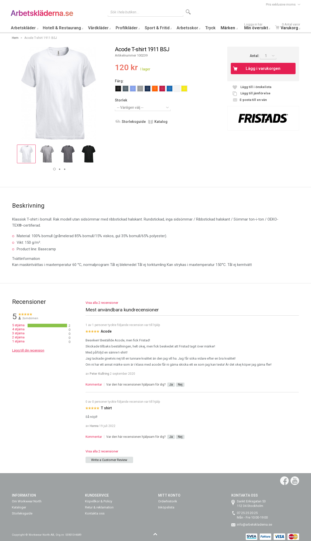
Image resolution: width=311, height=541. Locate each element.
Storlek (121, 100)
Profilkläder (127, 27)
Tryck (210, 27)
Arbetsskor (187, 27)
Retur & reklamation (99, 507)
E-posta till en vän (253, 100)
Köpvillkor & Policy (98, 501)
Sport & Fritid (157, 27)
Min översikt (258, 26)
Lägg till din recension (28, 350)
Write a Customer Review (109, 460)
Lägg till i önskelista (255, 87)
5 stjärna (18, 325)
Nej (180, 384)
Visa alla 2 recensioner (102, 303)
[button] (26, 154)
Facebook (284, 480)
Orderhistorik (167, 501)
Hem (15, 38)
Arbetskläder (23, 27)
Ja (171, 384)
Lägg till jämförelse (255, 93)
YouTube (295, 480)
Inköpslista (166, 507)
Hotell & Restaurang (62, 27)
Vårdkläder (98, 27)
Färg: (119, 81)
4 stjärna (18, 329)
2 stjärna (18, 337)
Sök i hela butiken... (124, 12)
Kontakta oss (95, 513)
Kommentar (94, 384)
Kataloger (19, 507)
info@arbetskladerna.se (254, 524)
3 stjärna (18, 333)
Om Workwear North (27, 501)
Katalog (161, 122)
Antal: (255, 56)
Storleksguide (134, 122)
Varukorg (289, 26)
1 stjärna (18, 341)
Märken (228, 27)
